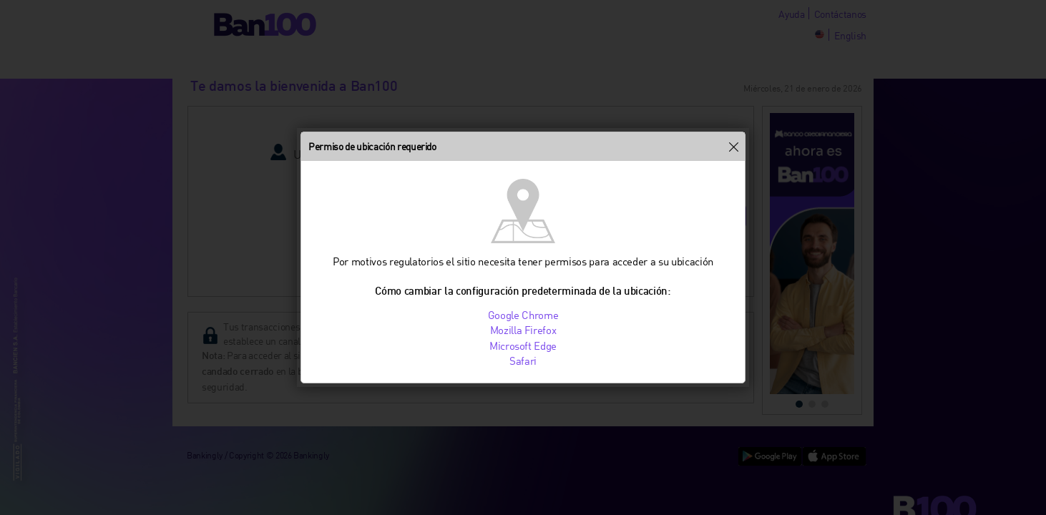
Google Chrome (523, 314)
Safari (523, 360)
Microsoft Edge (523, 345)
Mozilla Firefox (523, 329)
